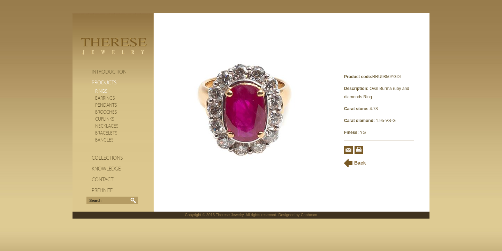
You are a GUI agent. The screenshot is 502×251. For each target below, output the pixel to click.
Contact (102, 179)
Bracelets (106, 133)
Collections (107, 158)
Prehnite (102, 190)
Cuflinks (104, 119)
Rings (101, 91)
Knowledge (106, 169)
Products (104, 82)
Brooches (106, 112)
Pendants (106, 105)
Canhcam (309, 215)
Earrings (105, 98)
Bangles (104, 140)
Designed (286, 215)
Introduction (109, 72)
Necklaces (107, 126)
